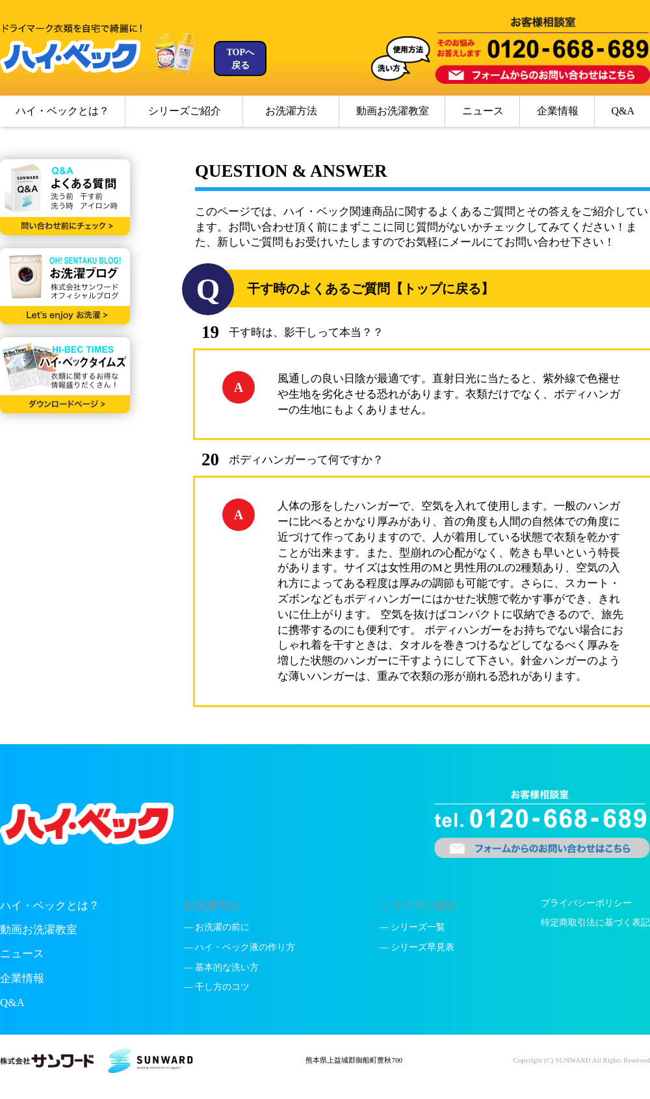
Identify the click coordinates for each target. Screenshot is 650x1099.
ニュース (483, 110)
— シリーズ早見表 (417, 947)
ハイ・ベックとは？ (62, 110)
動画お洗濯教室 (392, 110)
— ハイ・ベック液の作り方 (240, 947)
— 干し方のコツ (217, 987)
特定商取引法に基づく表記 (595, 922)
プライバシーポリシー (586, 903)
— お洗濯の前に (217, 927)
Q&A (622, 110)
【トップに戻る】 (442, 288)
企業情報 (557, 110)
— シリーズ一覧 (413, 927)
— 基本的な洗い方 (221, 967)
